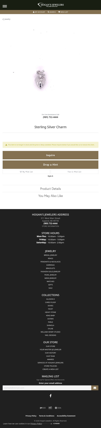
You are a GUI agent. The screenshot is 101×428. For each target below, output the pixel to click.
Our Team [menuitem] (50, 356)
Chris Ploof (50, 302)
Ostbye (50, 319)
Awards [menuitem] (50, 359)
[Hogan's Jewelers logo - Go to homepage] (50, 5)
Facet (50, 309)
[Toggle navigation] (4, 6)
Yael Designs (50, 335)
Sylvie (50, 328)
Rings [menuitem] (50, 258)
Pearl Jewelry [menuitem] (50, 275)
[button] (39, 12)
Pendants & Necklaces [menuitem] (50, 261)
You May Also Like (50, 196)
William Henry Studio (50, 332)
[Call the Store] (50, 223)
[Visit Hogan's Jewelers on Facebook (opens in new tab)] (51, 395)
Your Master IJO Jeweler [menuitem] (50, 349)
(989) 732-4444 (50, 117)
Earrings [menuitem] (50, 265)
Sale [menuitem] (50, 288)
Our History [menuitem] (50, 353)
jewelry (7, 19)
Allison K (50, 299)
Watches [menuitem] (50, 281)
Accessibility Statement (66, 416)
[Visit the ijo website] (43, 408)
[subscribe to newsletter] (94, 387)
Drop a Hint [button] (50, 164)
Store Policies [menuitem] (50, 366)
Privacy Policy (31, 416)
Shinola (50, 325)
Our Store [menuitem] (50, 346)
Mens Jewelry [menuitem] (50, 278)
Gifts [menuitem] (50, 284)
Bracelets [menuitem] (50, 268)
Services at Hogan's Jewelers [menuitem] (50, 362)
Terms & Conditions (46, 416)
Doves (50, 305)
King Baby (50, 315)
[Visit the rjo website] (50, 408)
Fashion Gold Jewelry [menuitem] (50, 271)
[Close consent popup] (51, 424)
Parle (50, 322)
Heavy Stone (50, 312)
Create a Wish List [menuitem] (51, 369)
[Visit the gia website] (58, 408)
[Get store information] (50, 226)
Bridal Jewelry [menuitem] (50, 255)
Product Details (50, 188)
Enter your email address (50, 383)
